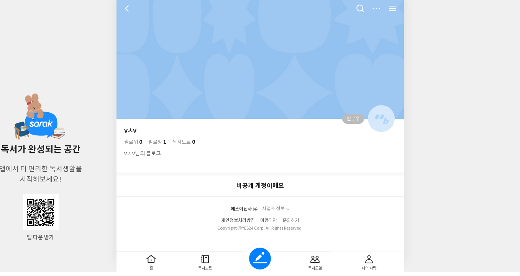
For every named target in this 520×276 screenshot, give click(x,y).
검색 (360, 8)
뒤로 (128, 8)
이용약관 (268, 220)
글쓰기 (260, 258)
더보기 (376, 8)
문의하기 (290, 220)
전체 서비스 (392, 8)
